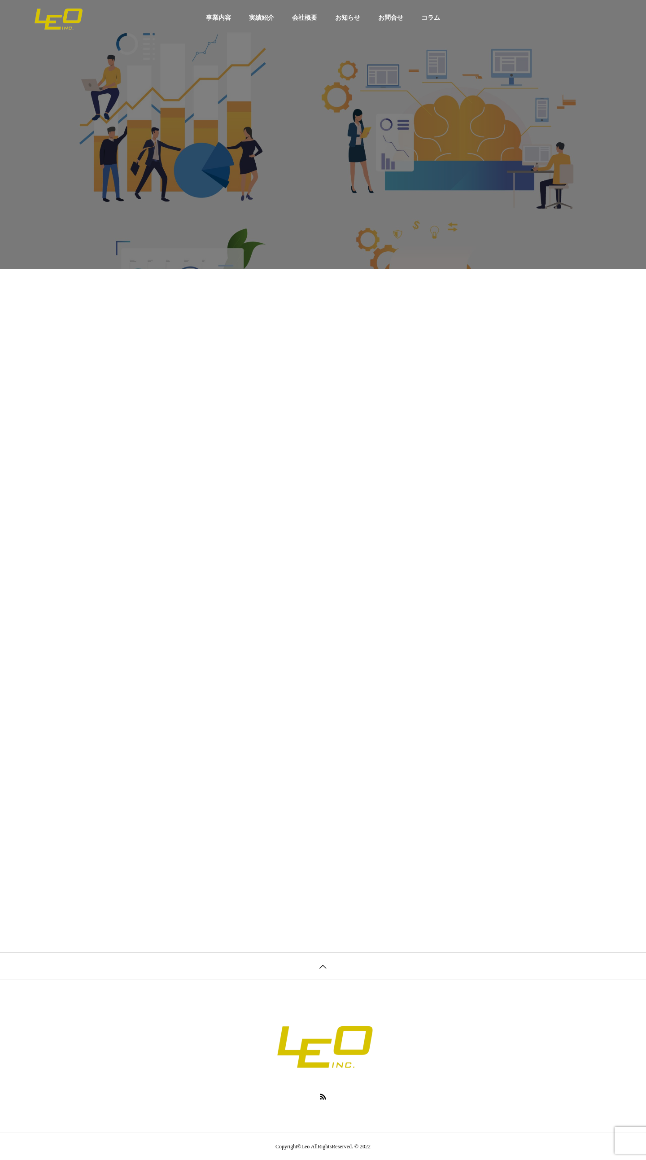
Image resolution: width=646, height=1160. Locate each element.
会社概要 (304, 17)
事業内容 (218, 17)
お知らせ (347, 17)
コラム (430, 17)
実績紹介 (261, 17)
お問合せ (390, 17)
